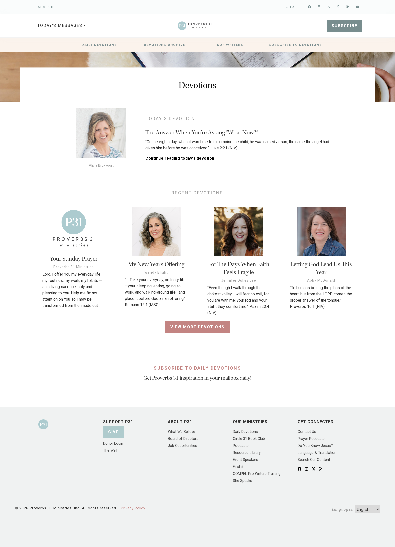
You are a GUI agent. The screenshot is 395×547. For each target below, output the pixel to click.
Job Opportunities (182, 446)
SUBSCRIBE (345, 26)
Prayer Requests (311, 438)
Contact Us (307, 432)
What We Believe (181, 432)
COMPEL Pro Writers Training (256, 474)
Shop (291, 7)
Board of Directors (183, 438)
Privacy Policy (133, 508)
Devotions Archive (165, 45)
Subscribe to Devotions (295, 45)
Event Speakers (245, 460)
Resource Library (247, 452)
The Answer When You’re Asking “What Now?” (202, 132)
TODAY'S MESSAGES (60, 25)
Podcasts (241, 446)
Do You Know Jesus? (315, 446)
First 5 (238, 466)
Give (113, 432)
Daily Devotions (99, 45)
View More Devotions (197, 327)
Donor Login (113, 443)
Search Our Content (314, 460)
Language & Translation (317, 452)
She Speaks (242, 480)
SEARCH (46, 7)
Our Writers (230, 45)
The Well (110, 450)
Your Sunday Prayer (74, 259)
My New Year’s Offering (156, 264)
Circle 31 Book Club (249, 438)
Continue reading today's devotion (180, 158)
